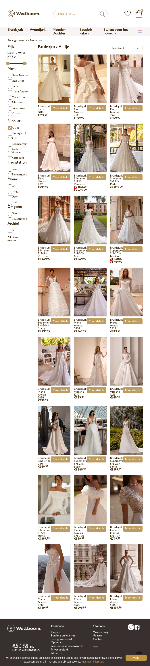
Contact (98, 639)
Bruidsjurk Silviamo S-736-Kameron (80, 180)
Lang (13, 191)
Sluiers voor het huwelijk (115, 31)
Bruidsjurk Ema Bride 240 (44, 461)
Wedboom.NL (20, 647)
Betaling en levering (63, 636)
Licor (13, 86)
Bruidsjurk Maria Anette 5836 (44, 393)
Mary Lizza (17, 97)
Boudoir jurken (85, 31)
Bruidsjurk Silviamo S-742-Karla (116, 180)
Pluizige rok (17, 133)
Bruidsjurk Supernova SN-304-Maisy (44, 324)
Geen (13, 169)
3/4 (12, 186)
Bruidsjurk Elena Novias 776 (116, 110)
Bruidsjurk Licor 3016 (44, 109)
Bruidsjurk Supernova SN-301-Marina (80, 252)
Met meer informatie (93, 661)
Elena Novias (18, 75)
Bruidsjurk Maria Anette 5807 (80, 324)
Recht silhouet (15, 150)
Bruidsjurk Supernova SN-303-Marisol (116, 252)
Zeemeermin (17, 144)
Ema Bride (16, 81)
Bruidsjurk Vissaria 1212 (80, 392)
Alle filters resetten (13, 239)
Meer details (60, 108)
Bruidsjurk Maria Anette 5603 (116, 600)
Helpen (55, 632)
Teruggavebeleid (61, 639)
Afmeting (57, 653)
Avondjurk (37, 29)
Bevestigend (17, 175)
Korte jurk (16, 158)
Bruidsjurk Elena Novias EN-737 (116, 531)
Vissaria (15, 113)
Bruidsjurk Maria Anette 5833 (116, 324)
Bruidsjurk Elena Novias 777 (44, 180)
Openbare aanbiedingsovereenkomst (67, 644)
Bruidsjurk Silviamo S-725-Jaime (44, 531)
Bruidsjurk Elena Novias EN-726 (80, 531)
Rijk (12, 138)
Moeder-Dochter (59, 31)
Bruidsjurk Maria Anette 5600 (80, 600)
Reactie (98, 636)
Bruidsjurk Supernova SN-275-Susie (80, 462)
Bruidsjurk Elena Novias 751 (80, 110)
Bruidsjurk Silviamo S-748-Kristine (44, 252)
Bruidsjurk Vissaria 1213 (116, 392)
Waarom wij (100, 632)
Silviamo (15, 102)
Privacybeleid (59, 650)
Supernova (16, 108)
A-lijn (13, 128)
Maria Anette (18, 92)
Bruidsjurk (15, 29)
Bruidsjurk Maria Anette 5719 (44, 600)
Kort (12, 202)
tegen (14, 53)
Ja (11, 230)
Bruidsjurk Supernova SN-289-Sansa (116, 462)
